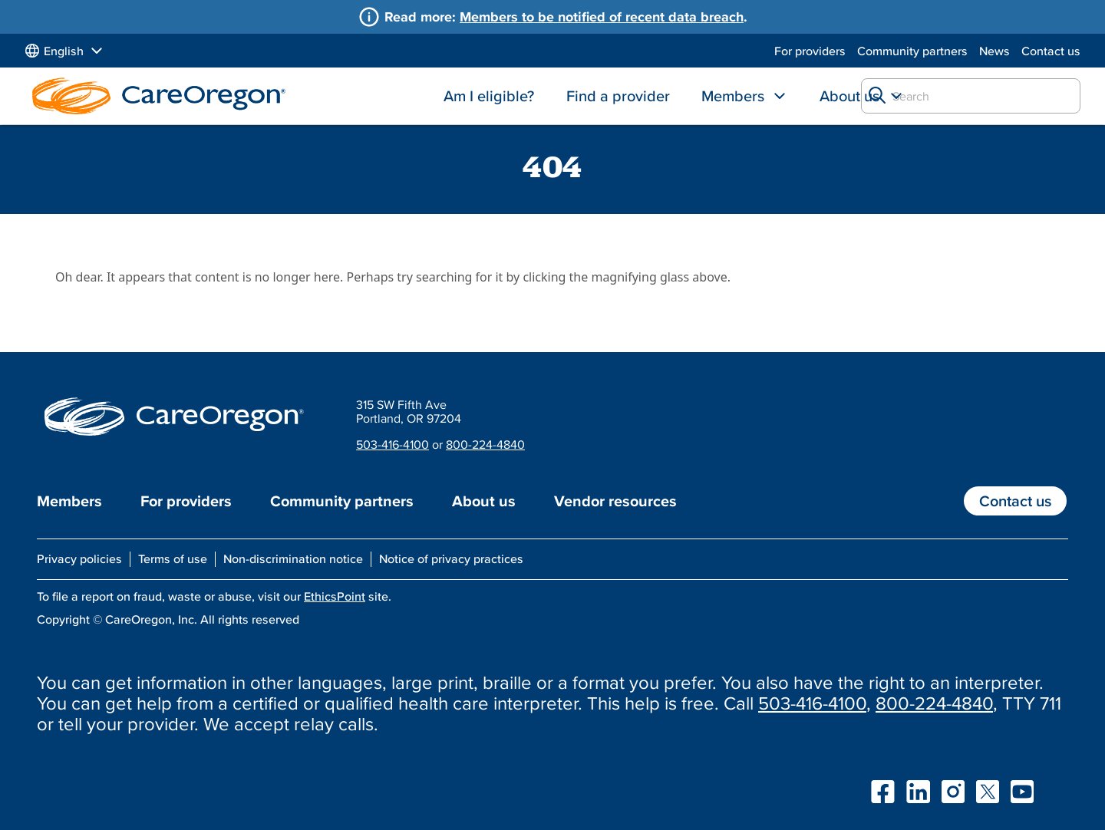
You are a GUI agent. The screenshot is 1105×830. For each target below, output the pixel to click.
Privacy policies (79, 558)
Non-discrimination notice (293, 558)
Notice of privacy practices (451, 558)
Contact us (1050, 51)
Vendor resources (615, 500)
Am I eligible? (489, 95)
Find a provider (618, 95)
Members (732, 95)
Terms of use (172, 558)
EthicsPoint (334, 596)
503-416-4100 (392, 444)
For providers (810, 51)
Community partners (912, 51)
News (994, 51)
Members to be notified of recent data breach (602, 16)
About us (849, 95)
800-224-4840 (485, 444)
